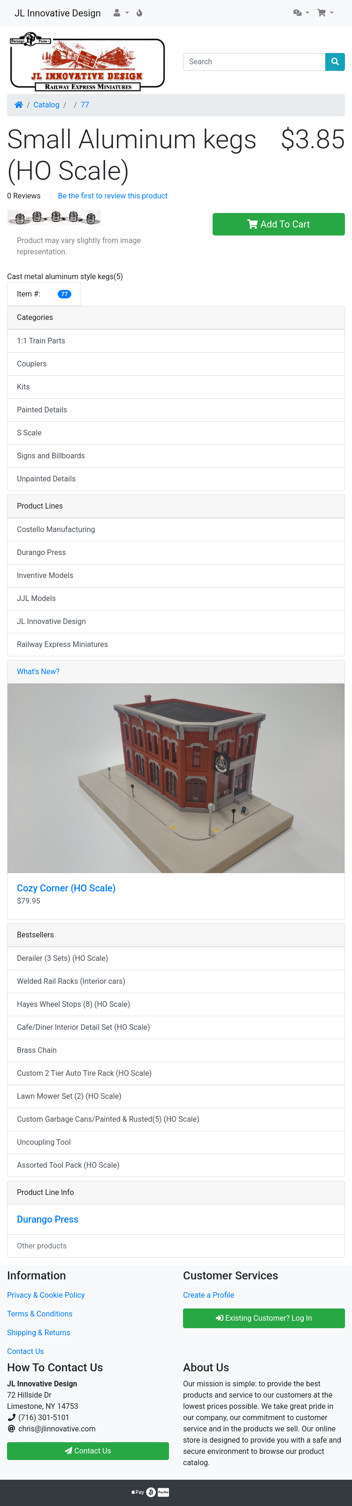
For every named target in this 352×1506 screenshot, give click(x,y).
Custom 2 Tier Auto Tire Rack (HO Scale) (84, 1073)
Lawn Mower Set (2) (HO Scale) (69, 1096)
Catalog (47, 104)
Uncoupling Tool (44, 1142)
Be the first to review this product (113, 195)
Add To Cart (278, 224)
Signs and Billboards (51, 455)
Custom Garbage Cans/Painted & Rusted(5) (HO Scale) (108, 1119)
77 (85, 104)
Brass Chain (37, 1050)
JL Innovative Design (58, 13)
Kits (23, 386)
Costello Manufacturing (56, 529)
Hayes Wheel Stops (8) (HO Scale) (73, 1004)
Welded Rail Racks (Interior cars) (71, 981)
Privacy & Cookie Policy (46, 1295)
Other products (42, 1245)
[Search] (254, 62)
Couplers (31, 363)
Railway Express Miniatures (62, 644)
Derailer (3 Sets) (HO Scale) (62, 958)
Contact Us (25, 1351)
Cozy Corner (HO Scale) (66, 888)
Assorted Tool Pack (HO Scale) (68, 1165)
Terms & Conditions (40, 1313)
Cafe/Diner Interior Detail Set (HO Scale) (83, 1027)
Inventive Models (45, 575)
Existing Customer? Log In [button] (264, 1318)
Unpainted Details (46, 478)
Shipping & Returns (38, 1332)
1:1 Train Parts (41, 340)
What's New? (38, 671)
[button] (120, 13)
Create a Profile (208, 1295)
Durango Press (41, 552)
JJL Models (36, 598)
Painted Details (42, 409)
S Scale (29, 432)
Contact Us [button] (88, 1450)
